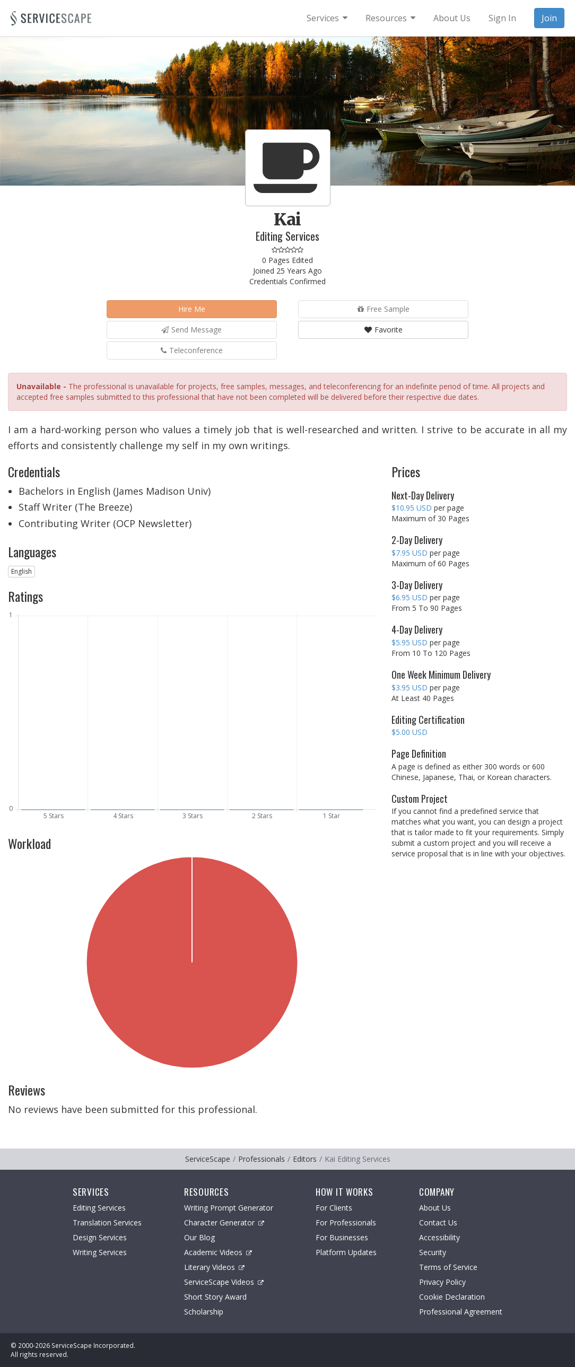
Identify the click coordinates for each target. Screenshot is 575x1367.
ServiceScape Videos (224, 1282)
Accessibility (439, 1237)
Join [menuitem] (549, 18)
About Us (435, 1208)
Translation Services (107, 1222)
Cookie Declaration (452, 1297)
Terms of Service (448, 1267)
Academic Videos (218, 1252)
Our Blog (199, 1237)
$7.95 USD (409, 553)
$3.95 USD (409, 687)
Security (432, 1252)
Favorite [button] (383, 330)
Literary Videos (214, 1267)
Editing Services (99, 1208)
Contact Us (438, 1222)
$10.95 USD (411, 508)
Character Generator (224, 1222)
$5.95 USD (409, 642)
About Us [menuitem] (452, 18)
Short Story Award (215, 1297)
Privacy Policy (442, 1282)
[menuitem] (327, 18)
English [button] (21, 571)
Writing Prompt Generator (228, 1208)
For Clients (334, 1208)
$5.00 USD (409, 732)
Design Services (100, 1237)
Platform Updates (346, 1252)
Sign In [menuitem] (502, 18)
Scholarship (203, 1312)
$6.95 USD (409, 597)
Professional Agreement (460, 1312)
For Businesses (342, 1237)
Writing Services (100, 1252)
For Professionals (346, 1222)
